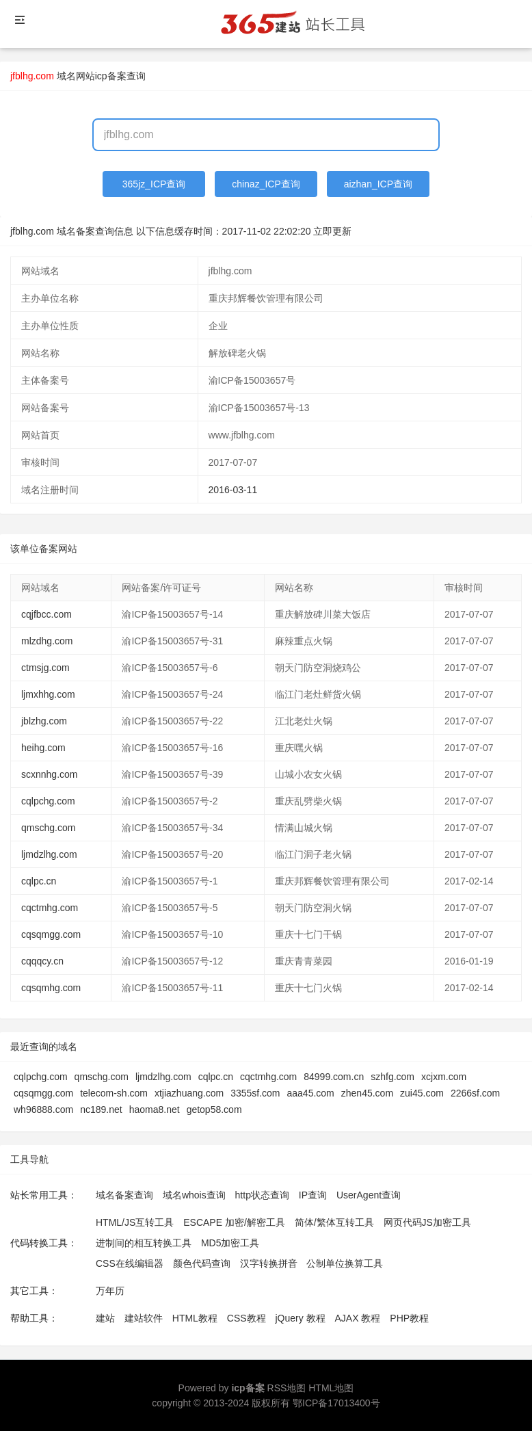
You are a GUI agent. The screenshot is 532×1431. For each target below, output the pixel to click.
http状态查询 (262, 1195)
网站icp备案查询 (111, 75)
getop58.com (214, 1109)
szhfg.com (392, 1076)
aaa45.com (310, 1093)
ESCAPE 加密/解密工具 (234, 1222)
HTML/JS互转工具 (135, 1222)
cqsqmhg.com (51, 987)
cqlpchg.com (48, 801)
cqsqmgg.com (51, 934)
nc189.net (101, 1109)
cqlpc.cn (38, 881)
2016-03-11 (233, 489)
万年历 (110, 1290)
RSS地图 (286, 1387)
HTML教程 (194, 1318)
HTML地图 (331, 1387)
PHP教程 (409, 1318)
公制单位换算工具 (344, 1263)
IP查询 (313, 1195)
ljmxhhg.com (48, 694)
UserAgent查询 (368, 1195)
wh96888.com (43, 1109)
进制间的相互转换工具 (143, 1242)
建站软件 (143, 1318)
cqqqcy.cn (42, 961)
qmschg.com (48, 827)
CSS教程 (246, 1318)
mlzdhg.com (46, 640)
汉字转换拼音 (268, 1263)
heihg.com (43, 747)
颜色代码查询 (201, 1263)
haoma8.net (154, 1109)
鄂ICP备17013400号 (336, 1402)
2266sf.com (475, 1093)
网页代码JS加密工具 (427, 1222)
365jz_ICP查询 (154, 184)
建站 (105, 1318)
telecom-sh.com (114, 1093)
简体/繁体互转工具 (334, 1222)
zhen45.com (367, 1093)
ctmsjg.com (45, 667)
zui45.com (422, 1093)
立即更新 (332, 231)
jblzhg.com (44, 721)
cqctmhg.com (49, 907)
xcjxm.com (443, 1076)
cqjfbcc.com (46, 614)
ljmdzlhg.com (49, 854)
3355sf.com (255, 1093)
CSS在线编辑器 (129, 1263)
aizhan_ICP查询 (378, 184)
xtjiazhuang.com (189, 1093)
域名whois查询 (194, 1195)
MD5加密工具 (230, 1242)
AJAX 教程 (358, 1318)
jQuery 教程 (300, 1318)
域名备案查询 (124, 1195)
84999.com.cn (334, 1076)
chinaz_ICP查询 (266, 184)
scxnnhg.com (49, 774)
